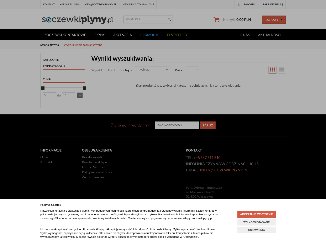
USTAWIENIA (256, 230)
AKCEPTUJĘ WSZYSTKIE (256, 214)
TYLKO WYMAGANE (256, 222)
